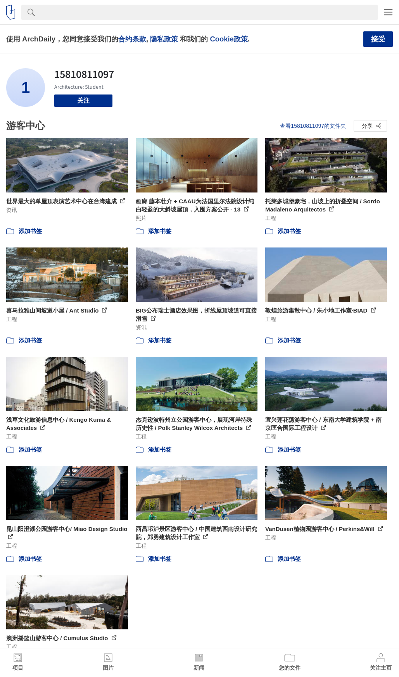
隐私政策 (164, 39)
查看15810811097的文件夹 (313, 126)
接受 (378, 39)
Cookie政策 (228, 39)
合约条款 (132, 39)
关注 (83, 100)
